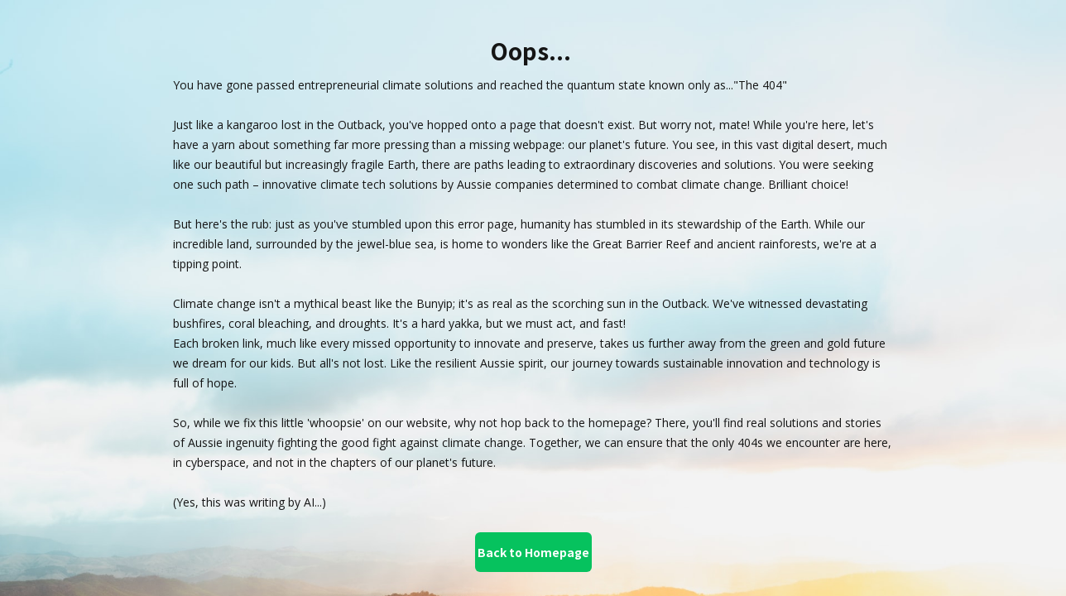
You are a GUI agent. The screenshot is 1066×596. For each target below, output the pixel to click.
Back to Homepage (533, 552)
